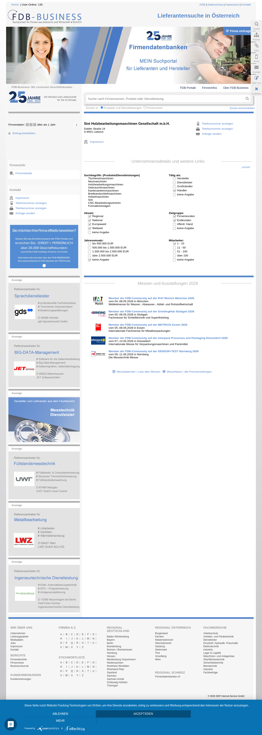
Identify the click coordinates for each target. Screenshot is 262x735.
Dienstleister (210, 639)
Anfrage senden (25, 213)
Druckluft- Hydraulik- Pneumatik (220, 643)
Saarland (112, 672)
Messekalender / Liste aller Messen (138, 371)
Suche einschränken (242, 108)
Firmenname (154, 107)
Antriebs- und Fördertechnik (218, 636)
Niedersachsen (115, 662)
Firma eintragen (239, 31)
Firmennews (17, 662)
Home (15, 4)
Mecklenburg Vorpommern (121, 659)
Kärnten (159, 636)
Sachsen (111, 675)
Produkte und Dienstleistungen (123, 107)
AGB (202, 4)
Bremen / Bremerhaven (119, 649)
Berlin (110, 643)
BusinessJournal (19, 666)
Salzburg (160, 646)
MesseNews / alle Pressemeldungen (189, 371)
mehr (223, 721)
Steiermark (161, 649)
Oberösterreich (163, 643)
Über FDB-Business (235, 87)
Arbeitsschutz (210, 633)
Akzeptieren (141, 721)
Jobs (13, 643)
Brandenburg (114, 646)
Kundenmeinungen (20, 679)
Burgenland (161, 633)
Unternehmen (17, 633)
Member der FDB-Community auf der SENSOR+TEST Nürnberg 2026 (153, 351)
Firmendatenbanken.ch (167, 676)
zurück (246, 167)
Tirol (157, 652)
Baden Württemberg (118, 636)
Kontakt (246, 4)
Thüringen (112, 685)
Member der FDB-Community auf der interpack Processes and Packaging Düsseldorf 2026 (168, 338)
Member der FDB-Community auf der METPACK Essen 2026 (147, 324)
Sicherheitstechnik (213, 662)
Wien (158, 659)
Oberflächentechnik (213, 659)
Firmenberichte (18, 659)
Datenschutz (215, 4)
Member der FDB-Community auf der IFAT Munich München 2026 (151, 298)
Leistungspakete (19, 636)
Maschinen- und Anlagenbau (218, 656)
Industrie (208, 649)
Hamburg (112, 652)
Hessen (111, 656)
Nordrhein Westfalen (118, 666)
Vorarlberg (160, 656)
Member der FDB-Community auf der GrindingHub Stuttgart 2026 (151, 311)
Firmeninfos (209, 87)
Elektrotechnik (211, 646)
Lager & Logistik (212, 652)
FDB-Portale (188, 87)
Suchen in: (92, 107)
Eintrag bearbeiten (23, 133)
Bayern (111, 639)
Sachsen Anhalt (115, 679)
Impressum (232, 4)
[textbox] (165, 98)
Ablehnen (59, 721)
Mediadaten (16, 639)
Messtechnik (210, 666)
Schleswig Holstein (117, 682)
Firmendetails (23, 173)
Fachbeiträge (210, 672)
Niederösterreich (164, 639)
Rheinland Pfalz (115, 669)
